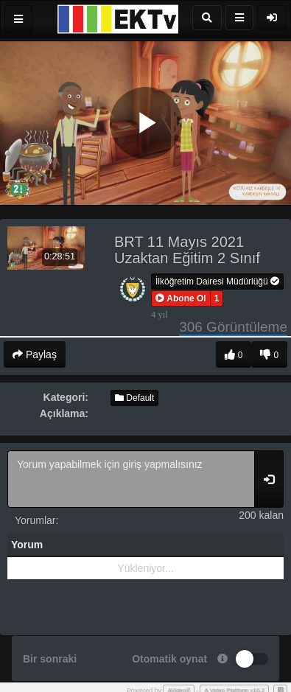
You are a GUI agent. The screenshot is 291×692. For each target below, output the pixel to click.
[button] (181, 298)
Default (134, 398)
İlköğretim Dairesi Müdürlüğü (217, 281)
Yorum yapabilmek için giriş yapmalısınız (131, 479)
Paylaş (35, 354)
